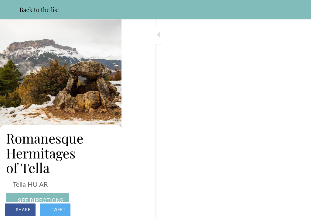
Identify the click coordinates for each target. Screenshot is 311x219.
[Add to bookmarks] (299, 210)
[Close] (9, 9)
